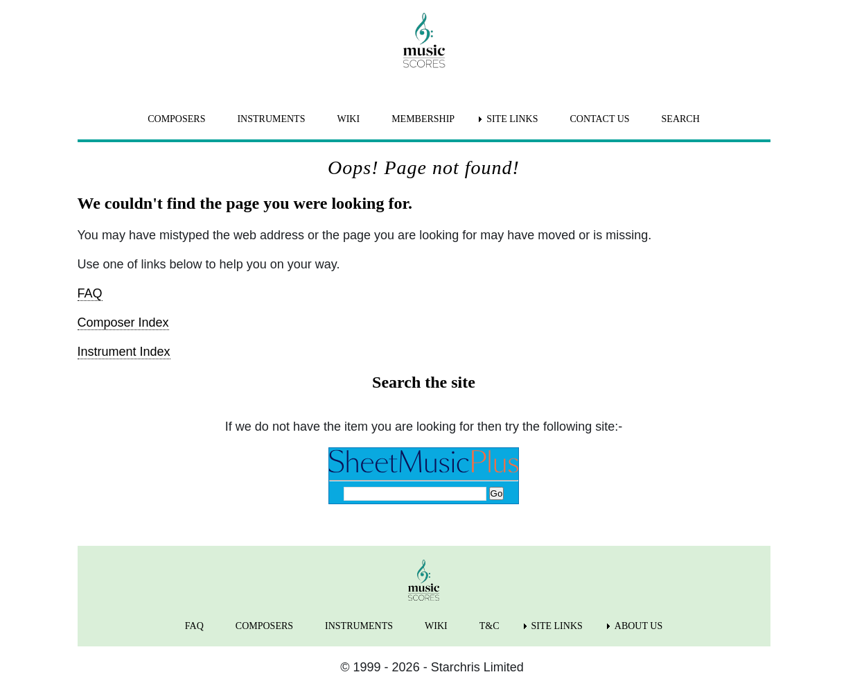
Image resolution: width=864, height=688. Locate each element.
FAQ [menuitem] (194, 626)
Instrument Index (124, 352)
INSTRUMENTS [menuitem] (271, 119)
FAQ (90, 293)
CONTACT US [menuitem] (599, 119)
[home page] (424, 40)
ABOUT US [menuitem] (638, 626)
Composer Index (123, 322)
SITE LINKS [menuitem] (512, 119)
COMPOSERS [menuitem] (176, 119)
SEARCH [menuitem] (681, 119)
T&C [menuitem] (489, 626)
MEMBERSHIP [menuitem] (423, 119)
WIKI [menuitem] (348, 119)
